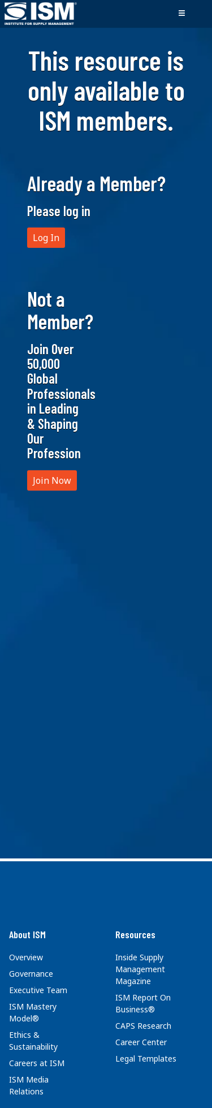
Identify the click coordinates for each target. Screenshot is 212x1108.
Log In (46, 237)
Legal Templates (145, 1058)
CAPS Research (143, 1025)
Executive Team (38, 990)
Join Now (52, 480)
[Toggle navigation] (181, 13)
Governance (31, 973)
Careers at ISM (36, 1063)
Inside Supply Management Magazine (140, 969)
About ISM (27, 934)
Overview (26, 957)
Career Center (141, 1042)
